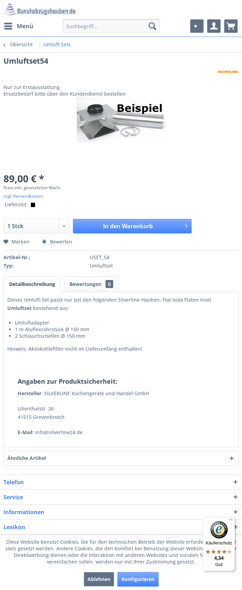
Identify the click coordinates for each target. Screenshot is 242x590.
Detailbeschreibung (32, 284)
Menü (18, 25)
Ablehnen (98, 579)
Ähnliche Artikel (26, 458)
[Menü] (231, 521)
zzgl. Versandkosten (23, 196)
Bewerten (57, 241)
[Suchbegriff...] (111, 26)
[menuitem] (18, 26)
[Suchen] (152, 26)
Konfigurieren (138, 579)
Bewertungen (91, 284)
